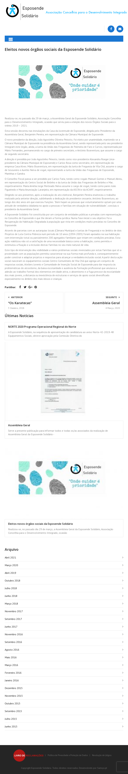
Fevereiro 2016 (13, 672)
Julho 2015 (11, 718)
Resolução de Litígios (102, 755)
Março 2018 (11, 603)
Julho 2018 (11, 588)
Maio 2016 (11, 657)
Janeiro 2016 (12, 680)
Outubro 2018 (12, 580)
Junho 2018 (11, 595)
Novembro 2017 (14, 611)
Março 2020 (11, 565)
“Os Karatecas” (20, 303)
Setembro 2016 (13, 642)
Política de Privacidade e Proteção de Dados (68, 755)
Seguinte (113, 297)
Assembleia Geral (106, 303)
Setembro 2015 (13, 711)
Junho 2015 (11, 726)
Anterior (15, 297)
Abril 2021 (10, 557)
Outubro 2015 (12, 703)
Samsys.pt (102, 767)
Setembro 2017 (13, 619)
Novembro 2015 (14, 695)
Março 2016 (11, 665)
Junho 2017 (11, 626)
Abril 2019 (10, 572)
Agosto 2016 (12, 649)
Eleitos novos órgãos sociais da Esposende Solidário (40, 524)
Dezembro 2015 (14, 688)
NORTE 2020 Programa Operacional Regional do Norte (42, 326)
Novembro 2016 (14, 634)
